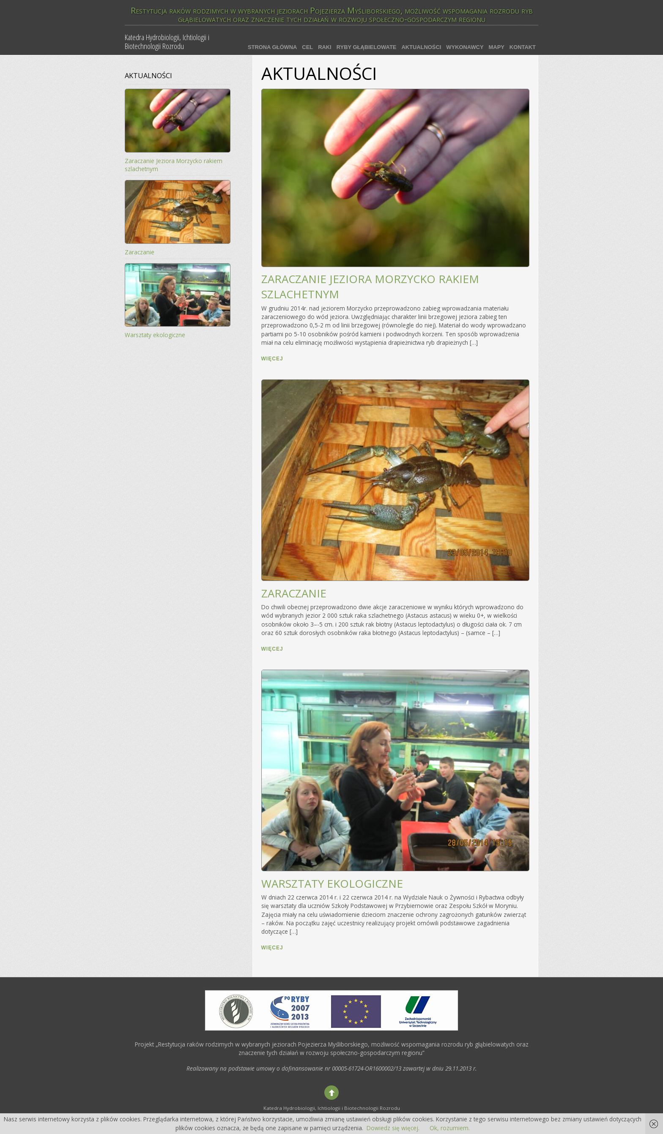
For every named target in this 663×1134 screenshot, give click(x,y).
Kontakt (523, 47)
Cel (307, 47)
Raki (325, 47)
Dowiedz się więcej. (393, 1128)
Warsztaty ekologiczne (332, 883)
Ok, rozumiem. (450, 1128)
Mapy (496, 47)
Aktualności (421, 47)
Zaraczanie (293, 593)
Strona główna (272, 47)
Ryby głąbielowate (367, 47)
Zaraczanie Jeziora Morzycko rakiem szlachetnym (173, 165)
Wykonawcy (464, 47)
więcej (272, 359)
